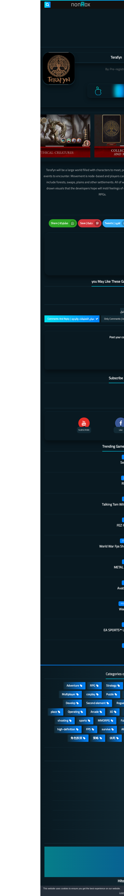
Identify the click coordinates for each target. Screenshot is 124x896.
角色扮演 (36, 717)
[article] (34, 243)
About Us (101, 804)
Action (109, 665)
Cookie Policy (98, 785)
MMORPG (63, 700)
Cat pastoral (94, 630)
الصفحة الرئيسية (97, 746)
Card (87, 674)
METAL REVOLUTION (87, 547)
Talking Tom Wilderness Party (81, 484)
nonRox (49, 877)
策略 (55, 717)
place (13, 691)
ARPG (84, 709)
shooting (22, 700)
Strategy (71, 665)
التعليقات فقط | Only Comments (80, 298)
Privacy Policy (98, 775)
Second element (55, 682)
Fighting (108, 717)
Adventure (32, 665)
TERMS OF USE (97, 765)
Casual (91, 665)
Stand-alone (106, 682)
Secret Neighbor (91, 442)
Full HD (84, 700)
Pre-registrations (80, 69)
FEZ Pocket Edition (89, 505)
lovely (89, 717)
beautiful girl (106, 709)
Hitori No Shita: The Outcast (98, 860)
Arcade (54, 691)
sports (42, 700)
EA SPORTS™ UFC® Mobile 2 (82, 609)
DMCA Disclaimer (96, 755)
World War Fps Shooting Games (80, 526)
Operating (33, 691)
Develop (30, 682)
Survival (108, 691)
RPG (52, 665)
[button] (108, 891)
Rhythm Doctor (91, 463)
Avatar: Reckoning (89, 568)
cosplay (50, 674)
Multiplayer (28, 674)
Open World (106, 700)
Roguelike (82, 682)
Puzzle (69, 674)
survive (65, 709)
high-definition (26, 709)
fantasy (88, 691)
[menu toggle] (117, 5)
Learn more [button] (84, 893)
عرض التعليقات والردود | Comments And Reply (30, 298)
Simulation (107, 674)
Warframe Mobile (90, 588)
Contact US (99, 794)
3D (71, 691)
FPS (48, 709)
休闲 (72, 717)
